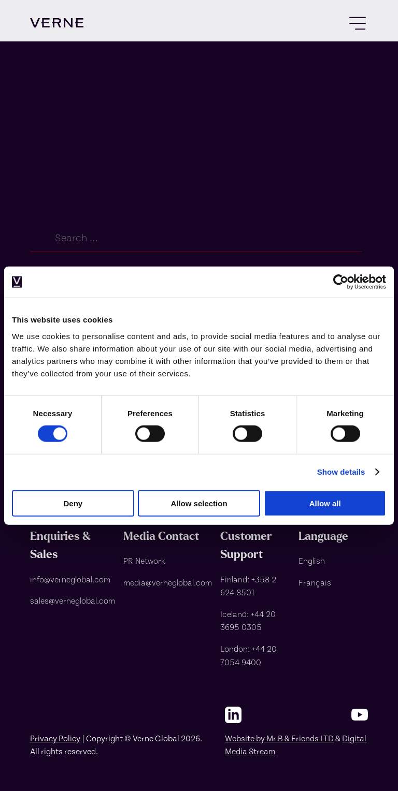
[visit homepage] (56, 22)
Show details (341, 471)
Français (314, 582)
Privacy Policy (55, 738)
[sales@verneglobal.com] (72, 600)
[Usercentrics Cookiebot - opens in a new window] (340, 282)
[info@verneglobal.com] (72, 579)
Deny (72, 503)
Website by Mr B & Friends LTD (279, 738)
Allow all (325, 503)
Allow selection (198, 503)
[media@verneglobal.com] (167, 582)
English (311, 560)
